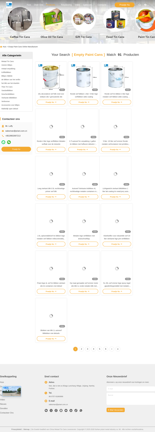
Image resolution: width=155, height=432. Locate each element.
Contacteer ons (7, 413)
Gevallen (4, 408)
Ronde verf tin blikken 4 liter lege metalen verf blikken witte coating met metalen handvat (117, 97)
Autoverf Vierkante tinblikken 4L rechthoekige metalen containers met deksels (84, 191)
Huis (29, 5)
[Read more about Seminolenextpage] (112, 349)
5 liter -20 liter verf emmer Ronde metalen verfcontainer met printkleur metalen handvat (115, 144)
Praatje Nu (125, 5)
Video (2, 400)
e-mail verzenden (115, 410)
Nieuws (3, 404)
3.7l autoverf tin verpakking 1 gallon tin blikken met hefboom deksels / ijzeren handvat (82, 144)
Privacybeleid (16, 429)
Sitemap (26, 429)
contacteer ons (103, 5)
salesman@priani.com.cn (16, 131)
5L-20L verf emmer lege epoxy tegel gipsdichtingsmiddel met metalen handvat (116, 286)
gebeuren (89, 5)
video (77, 5)
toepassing (66, 5)
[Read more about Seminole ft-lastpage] (118, 349)
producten (52, 5)
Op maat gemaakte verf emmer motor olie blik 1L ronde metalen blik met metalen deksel (84, 286)
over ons (38, 5)
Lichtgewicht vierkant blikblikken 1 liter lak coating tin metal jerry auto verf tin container (115, 191)
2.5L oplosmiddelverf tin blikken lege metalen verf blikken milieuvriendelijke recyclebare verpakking (51, 239)
